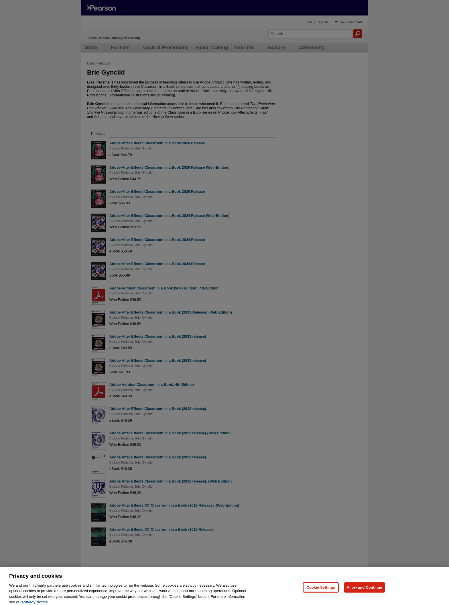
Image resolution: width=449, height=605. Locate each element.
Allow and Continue (364, 595)
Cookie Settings (320, 595)
